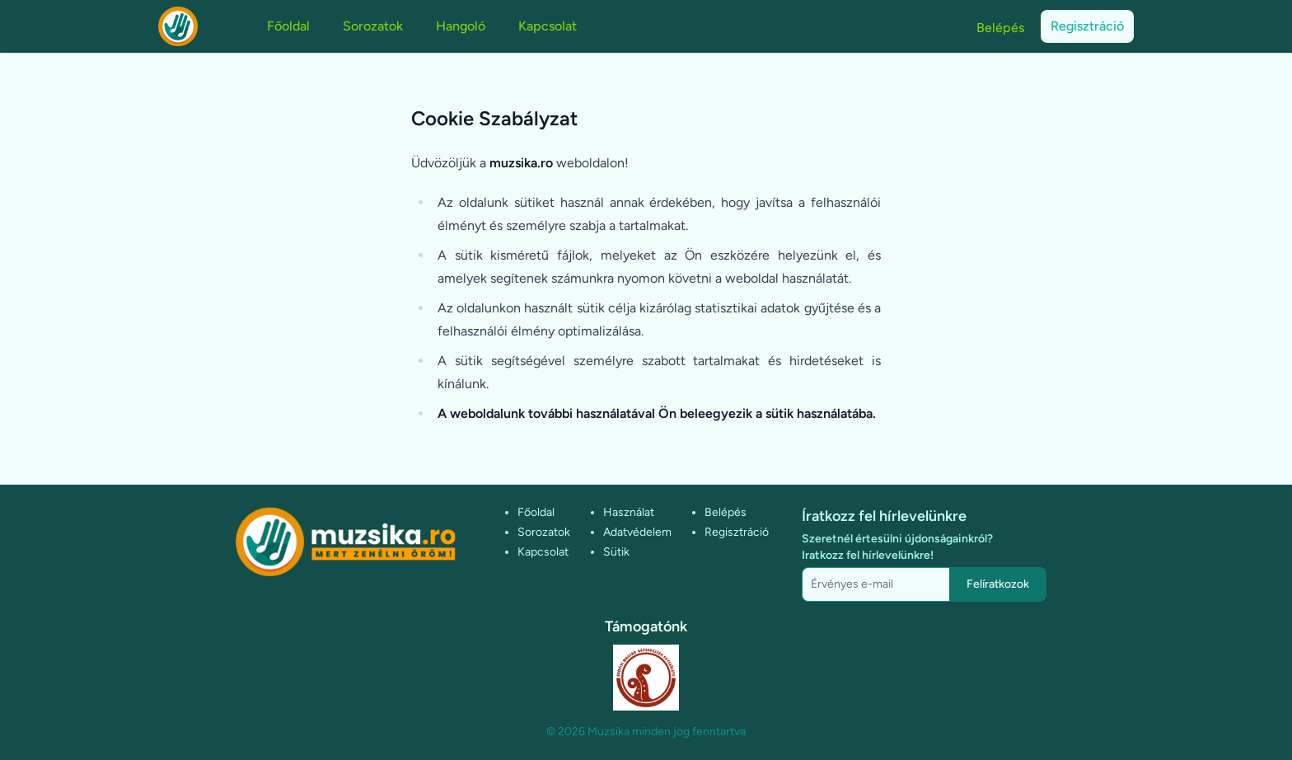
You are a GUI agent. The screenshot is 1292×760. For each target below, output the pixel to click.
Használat (628, 512)
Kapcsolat (547, 26)
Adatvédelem (637, 532)
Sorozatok (373, 26)
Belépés (1000, 27)
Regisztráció (1087, 26)
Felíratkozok (998, 584)
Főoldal (288, 26)
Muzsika (608, 732)
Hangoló (460, 26)
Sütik (616, 552)
